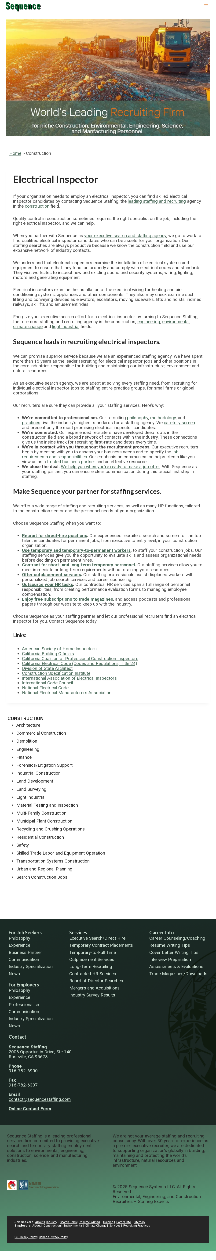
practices (31, 422)
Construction (25, 718)
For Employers (24, 984)
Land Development (34, 781)
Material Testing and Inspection (47, 805)
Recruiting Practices (141, 1225)
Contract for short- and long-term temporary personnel (78, 564)
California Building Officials (48, 653)
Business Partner (25, 952)
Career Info (161, 932)
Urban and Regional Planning (44, 869)
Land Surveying (31, 789)
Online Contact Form (30, 1108)
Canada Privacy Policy (56, 1237)
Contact (17, 1037)
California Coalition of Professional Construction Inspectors (80, 658)
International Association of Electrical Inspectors (69, 678)
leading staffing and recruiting (157, 201)
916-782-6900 (23, 1070)
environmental (176, 321)
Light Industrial (30, 797)
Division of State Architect (47, 668)
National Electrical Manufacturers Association (66, 692)
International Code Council (47, 683)
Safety (22, 845)
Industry (52, 1222)
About (39, 1222)
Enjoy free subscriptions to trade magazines (67, 599)
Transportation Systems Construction (53, 861)
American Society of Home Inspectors (59, 648)
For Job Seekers (25, 932)
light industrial (65, 326)
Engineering (27, 749)
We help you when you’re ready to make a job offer (110, 466)
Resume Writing (91, 1222)
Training (110, 1222)
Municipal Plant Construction (44, 821)
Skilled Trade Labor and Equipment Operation (60, 853)
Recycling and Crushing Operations (50, 829)
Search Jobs (69, 1222)
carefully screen (179, 422)
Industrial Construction (38, 773)
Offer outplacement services (51, 574)
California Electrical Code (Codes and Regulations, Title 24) (79, 663)
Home (15, 153)
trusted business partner (71, 461)
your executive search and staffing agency (125, 235)
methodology (163, 417)
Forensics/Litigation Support (44, 765)
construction (37, 206)
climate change (28, 326)
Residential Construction (40, 837)
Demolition (26, 741)
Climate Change (98, 1225)
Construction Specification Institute (56, 673)
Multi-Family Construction (41, 813)
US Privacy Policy (27, 1237)
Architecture (28, 725)
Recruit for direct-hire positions (54, 535)
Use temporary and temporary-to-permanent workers (76, 550)
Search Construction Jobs (41, 877)
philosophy (137, 417)
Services (78, 932)
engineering (148, 321)
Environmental (74, 1225)
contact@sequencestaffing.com (40, 1099)
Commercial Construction (41, 733)
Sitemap (142, 1222)
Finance (24, 757)
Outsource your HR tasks (47, 584)
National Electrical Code (45, 687)
